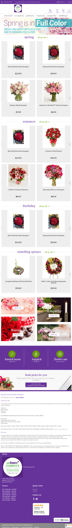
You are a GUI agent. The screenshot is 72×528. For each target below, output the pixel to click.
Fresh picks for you (36, 377)
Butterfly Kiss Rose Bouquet (18, 67)
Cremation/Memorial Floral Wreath (18, 281)
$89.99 (53, 112)
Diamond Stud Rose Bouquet (53, 67)
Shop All (42, 37)
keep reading (20, 397)
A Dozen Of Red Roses (53, 151)
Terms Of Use (5, 527)
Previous (2, 60)
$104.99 (54, 158)
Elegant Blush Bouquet (18, 105)
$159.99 (54, 73)
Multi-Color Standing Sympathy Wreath (53, 282)
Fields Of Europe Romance (18, 190)
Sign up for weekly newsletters (36, 384)
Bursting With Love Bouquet (53, 190)
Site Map (36, 527)
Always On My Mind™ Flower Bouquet (53, 105)
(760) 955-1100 (8, 2)
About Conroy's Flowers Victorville (12, 394)
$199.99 (54, 288)
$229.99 (18, 73)
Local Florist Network (26, 527)
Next (69, 60)
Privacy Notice (15, 527)
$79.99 (18, 112)
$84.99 (18, 196)
